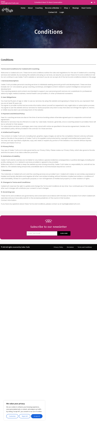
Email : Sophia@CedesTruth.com (10, 2)
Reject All (24, 416)
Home (23, 8)
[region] (24, 410)
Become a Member (53, 8)
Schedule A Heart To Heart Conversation (48, 2)
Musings (76, 8)
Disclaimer (70, 247)
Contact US (52, 12)
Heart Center (86, 8)
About (30, 8)
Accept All (37, 416)
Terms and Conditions (84, 247)
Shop (67, 8)
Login (62, 12)
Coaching (38, 8)
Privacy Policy (57, 247)
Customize (12, 416)
